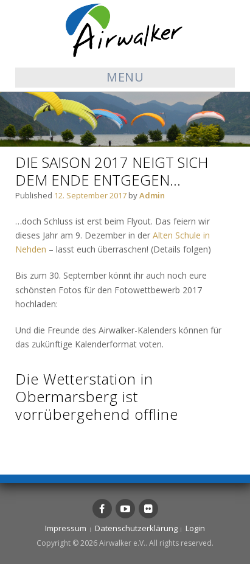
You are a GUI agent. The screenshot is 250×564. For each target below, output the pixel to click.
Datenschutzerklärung (136, 528)
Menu (125, 77)
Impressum (65, 528)
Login (195, 528)
